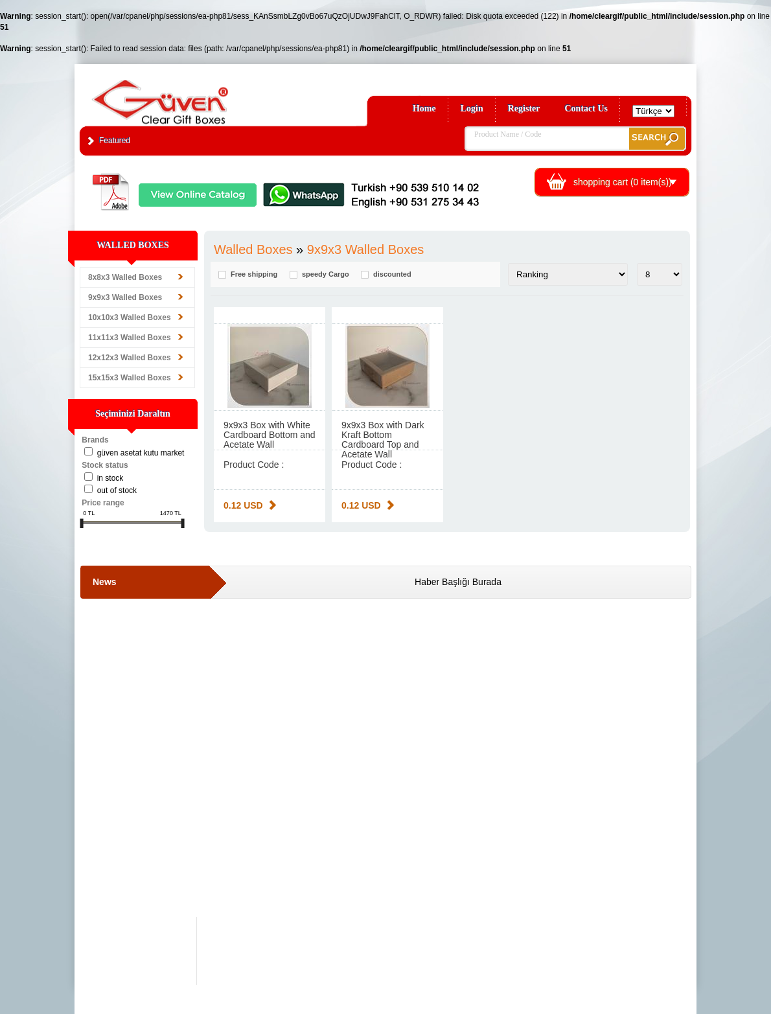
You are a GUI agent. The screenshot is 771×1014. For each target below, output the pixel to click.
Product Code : (254, 464)
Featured (114, 140)
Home (424, 108)
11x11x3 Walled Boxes (129, 337)
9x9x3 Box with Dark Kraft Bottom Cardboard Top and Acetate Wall (382, 439)
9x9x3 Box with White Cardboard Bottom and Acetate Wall (270, 435)
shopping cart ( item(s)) (622, 182)
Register (524, 108)
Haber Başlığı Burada (458, 582)
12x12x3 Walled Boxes (129, 357)
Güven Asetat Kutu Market (141, 452)
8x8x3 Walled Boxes (125, 277)
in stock (110, 478)
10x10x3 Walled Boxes (129, 317)
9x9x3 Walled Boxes (125, 297)
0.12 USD (243, 505)
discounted (392, 274)
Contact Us (586, 108)
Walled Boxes (253, 249)
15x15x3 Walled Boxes (129, 377)
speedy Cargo (325, 274)
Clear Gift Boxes (188, 96)
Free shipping (254, 274)
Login (472, 108)
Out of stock (117, 490)
